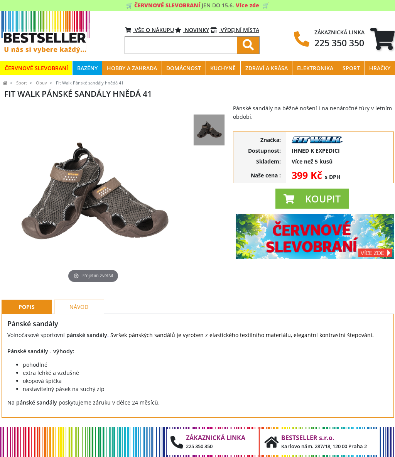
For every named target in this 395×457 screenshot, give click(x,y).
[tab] (382, 38)
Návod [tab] (78, 306)
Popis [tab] (27, 306)
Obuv (41, 83)
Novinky (192, 30)
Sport (21, 83)
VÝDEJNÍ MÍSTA (234, 30)
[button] (312, 199)
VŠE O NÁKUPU (149, 30)
